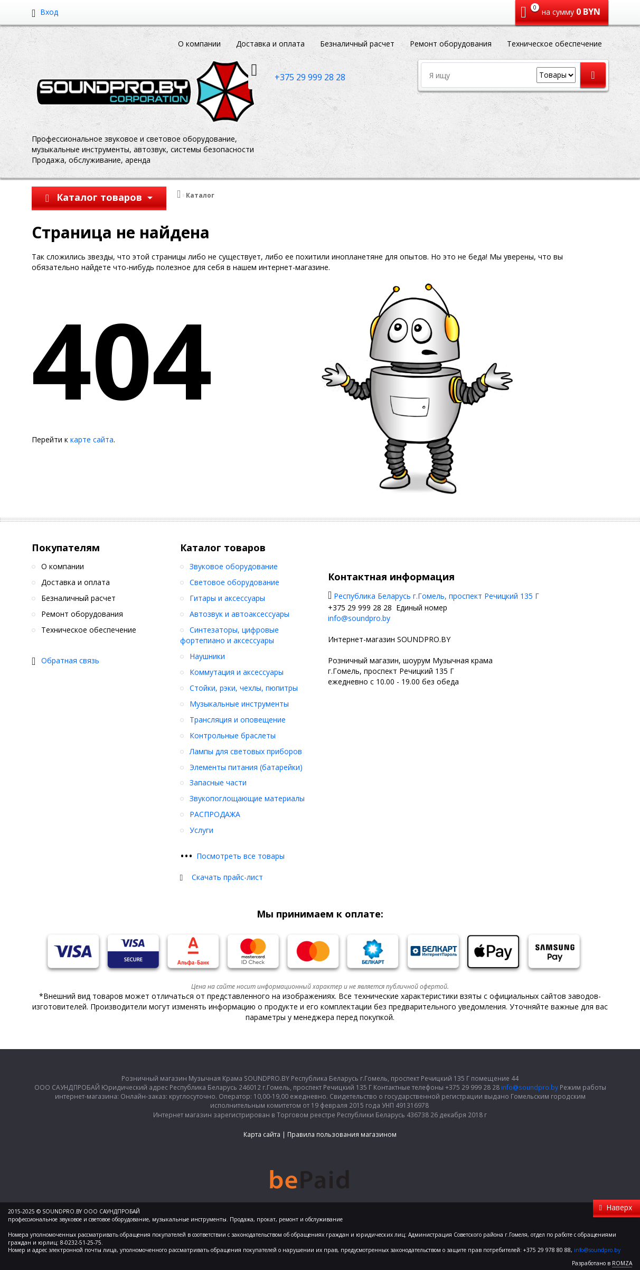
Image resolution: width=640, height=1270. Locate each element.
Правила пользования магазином (342, 1134)
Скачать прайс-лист (227, 877)
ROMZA (622, 1263)
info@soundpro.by (359, 618)
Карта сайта (261, 1134)
